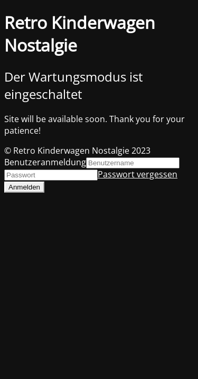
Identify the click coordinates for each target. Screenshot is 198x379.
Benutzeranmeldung (45, 162)
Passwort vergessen (137, 174)
